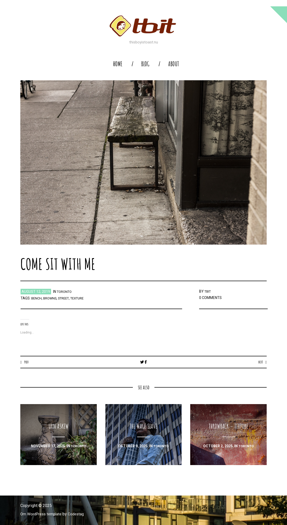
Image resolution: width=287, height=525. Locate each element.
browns (51, 298)
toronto (65, 292)
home (117, 64)
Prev (26, 361)
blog (145, 64)
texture (82, 298)
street (66, 298)
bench (36, 298)
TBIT (208, 291)
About (173, 64)
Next (260, 361)
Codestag (79, 514)
